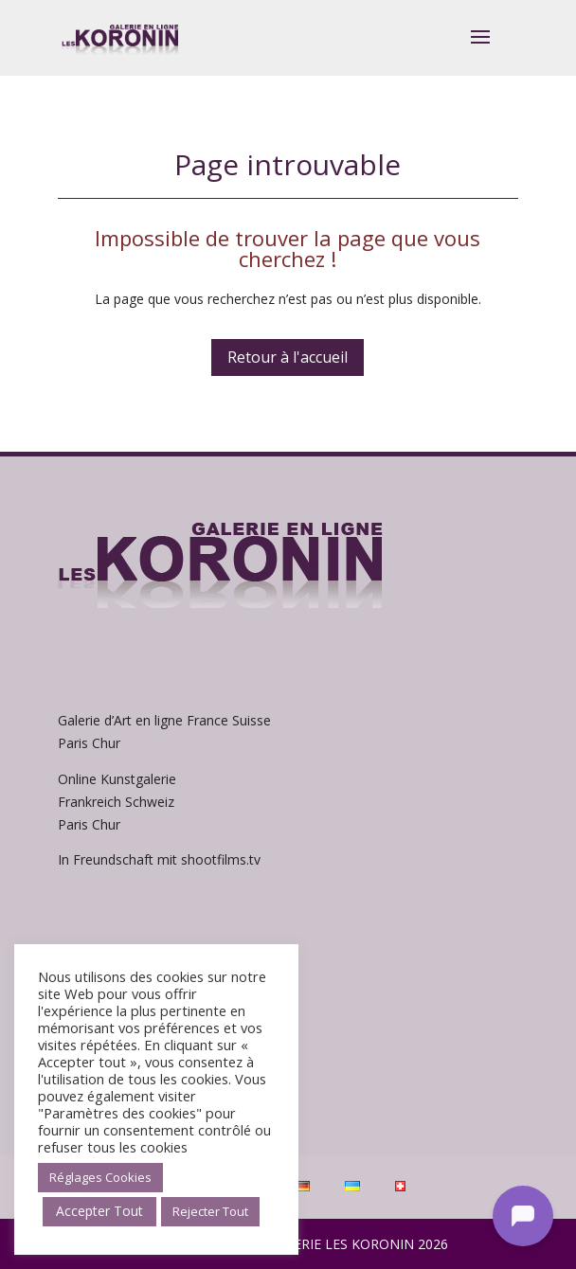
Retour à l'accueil (287, 357)
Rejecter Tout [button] (210, 1211)
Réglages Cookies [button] (100, 1177)
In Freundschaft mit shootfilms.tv (159, 859)
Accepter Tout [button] (99, 1211)
